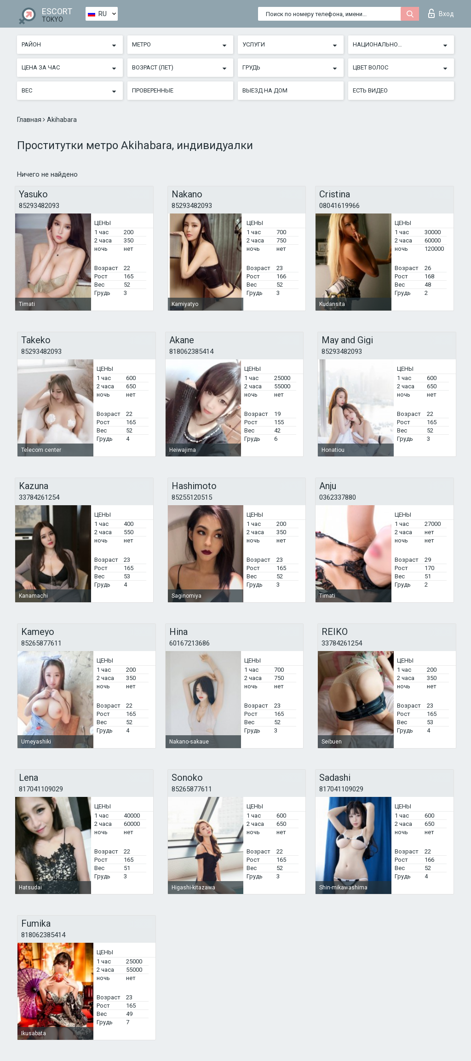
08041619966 (339, 206)
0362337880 (337, 497)
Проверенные (152, 90)
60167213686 (189, 643)
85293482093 (39, 206)
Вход (441, 13)
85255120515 (192, 497)
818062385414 (191, 351)
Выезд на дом (264, 90)
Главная (30, 119)
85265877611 (41, 643)
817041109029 (41, 789)
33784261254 (39, 497)
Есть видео (370, 90)
